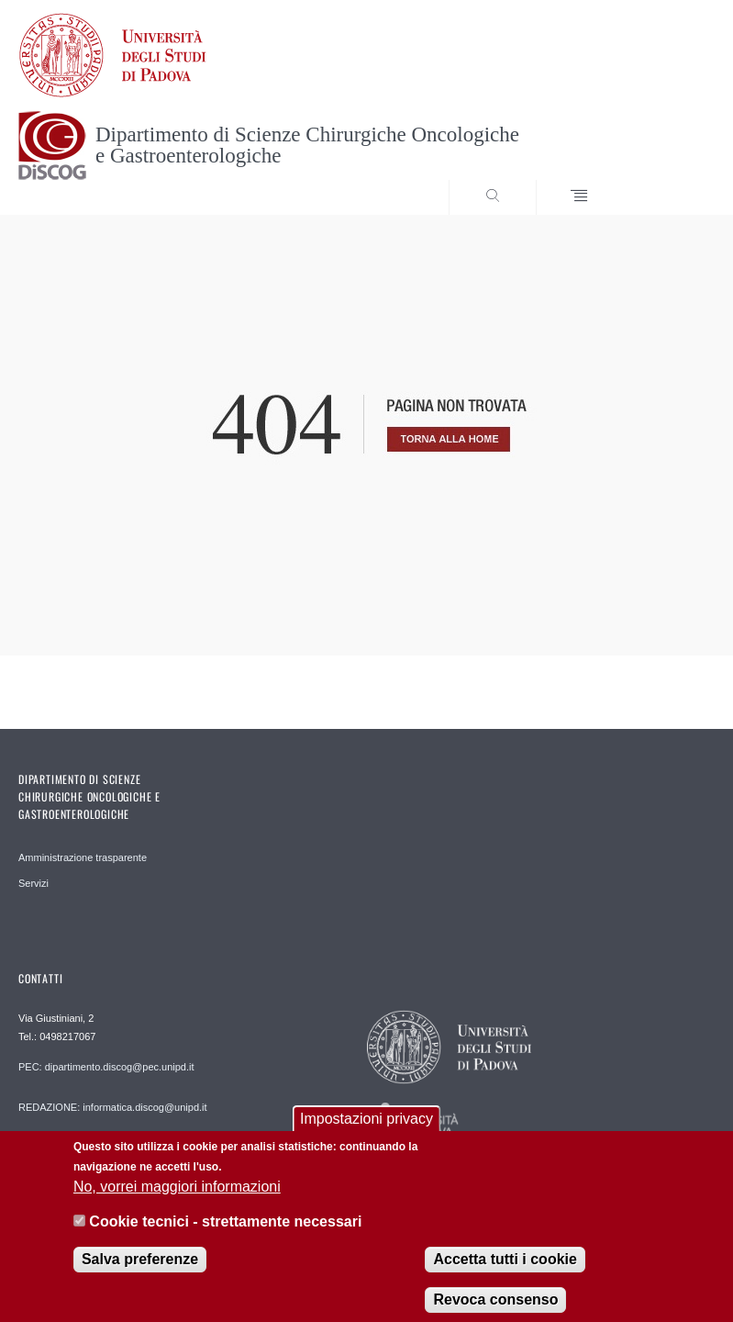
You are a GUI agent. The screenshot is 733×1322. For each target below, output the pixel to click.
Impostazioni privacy (366, 1128)
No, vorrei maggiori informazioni (177, 1196)
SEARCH (665, 180)
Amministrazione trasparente (82, 857)
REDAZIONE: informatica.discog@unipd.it (112, 1107)
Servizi (33, 883)
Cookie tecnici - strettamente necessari (225, 1230)
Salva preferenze (140, 1268)
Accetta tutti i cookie (504, 1268)
